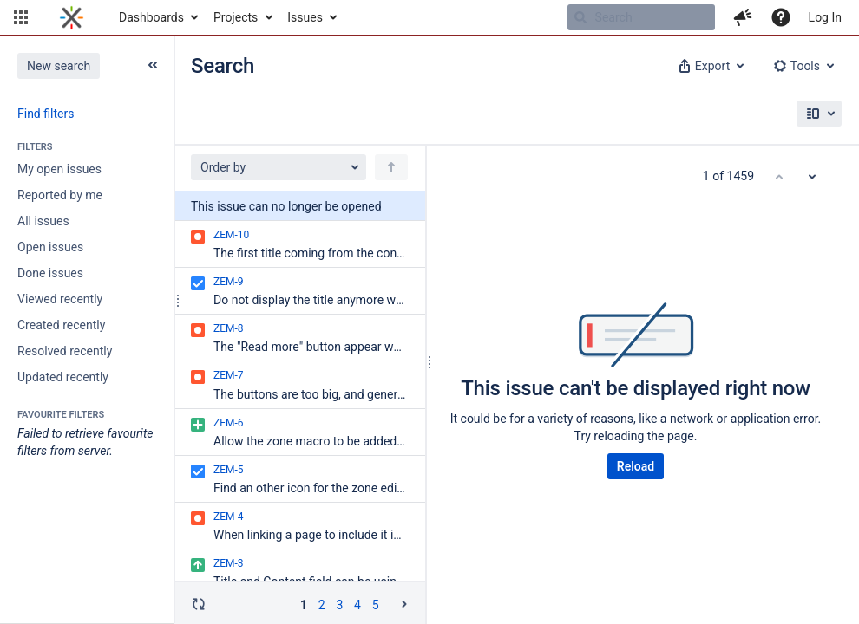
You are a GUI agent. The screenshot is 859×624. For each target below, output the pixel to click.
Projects (235, 17)
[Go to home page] (71, 17)
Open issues (50, 247)
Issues (305, 17)
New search (58, 66)
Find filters (45, 113)
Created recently (61, 325)
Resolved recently (64, 351)
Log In (825, 17)
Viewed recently (59, 299)
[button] (21, 17)
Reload (635, 466)
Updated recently (62, 377)
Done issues (50, 273)
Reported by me (59, 195)
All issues (43, 221)
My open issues (59, 169)
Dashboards (151, 17)
